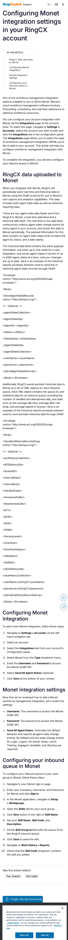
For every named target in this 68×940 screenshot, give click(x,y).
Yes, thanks (13, 876)
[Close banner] (62, 915)
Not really (31, 876)
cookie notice (13, 929)
